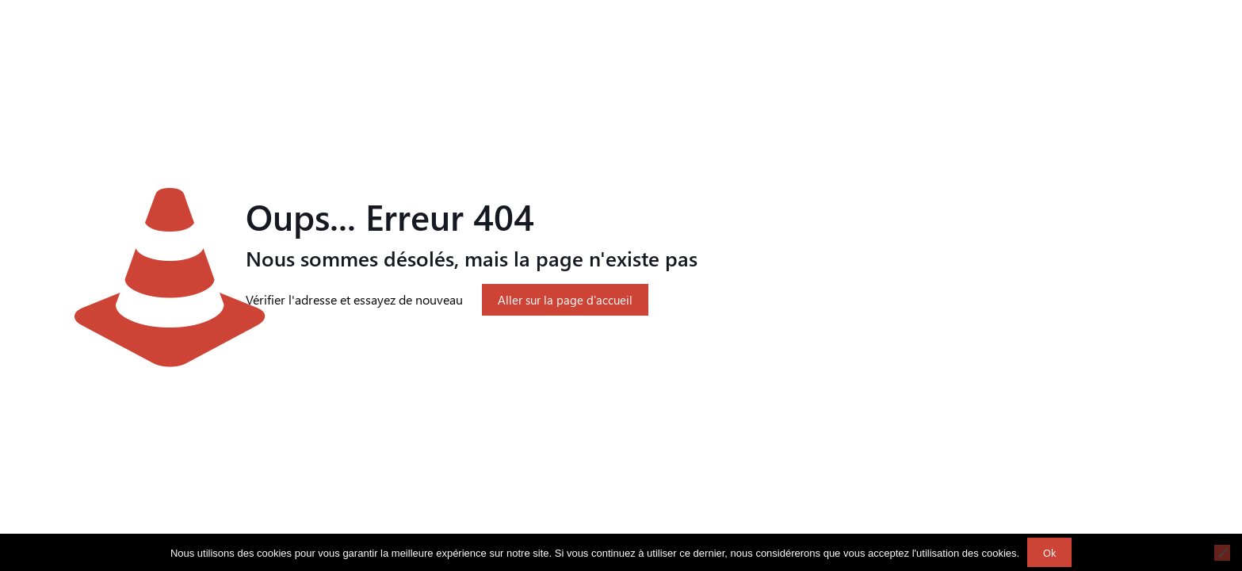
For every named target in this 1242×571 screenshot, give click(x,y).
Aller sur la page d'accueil (565, 300)
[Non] (1222, 553)
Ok (1049, 552)
